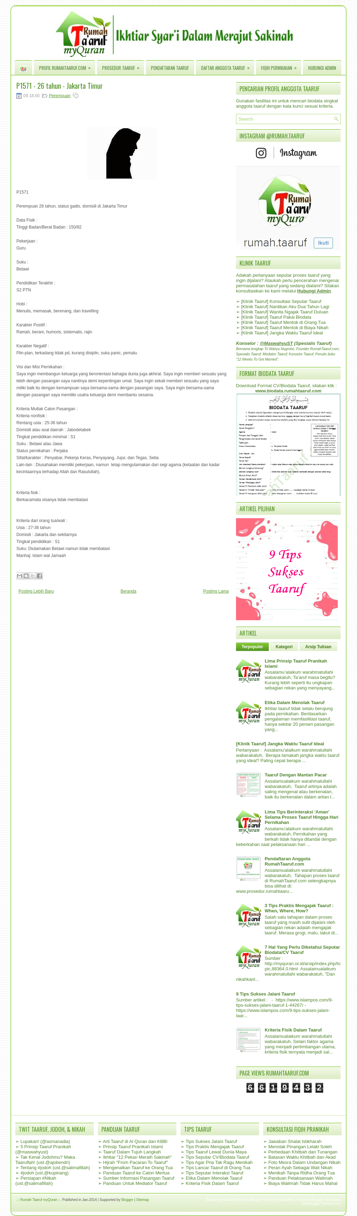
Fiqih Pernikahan (281, 66)
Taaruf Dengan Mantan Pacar (296, 774)
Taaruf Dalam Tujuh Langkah (132, 1152)
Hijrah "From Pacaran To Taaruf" (135, 1162)
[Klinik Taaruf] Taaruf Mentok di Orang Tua (283, 322)
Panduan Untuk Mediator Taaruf (135, 1183)
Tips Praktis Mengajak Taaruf (214, 1146)
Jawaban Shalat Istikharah (294, 1141)
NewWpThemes (234, 1200)
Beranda (128, 591)
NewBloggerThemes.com (321, 1204)
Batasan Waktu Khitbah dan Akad (302, 1157)
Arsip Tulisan (318, 646)
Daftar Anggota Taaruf (227, 66)
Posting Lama (216, 591)
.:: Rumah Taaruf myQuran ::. (38, 1200)
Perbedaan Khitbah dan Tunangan (302, 1152)
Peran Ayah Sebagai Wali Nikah (300, 1167)
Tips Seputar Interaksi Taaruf (214, 1172)
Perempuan (59, 95)
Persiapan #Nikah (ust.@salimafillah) (35, 1180)
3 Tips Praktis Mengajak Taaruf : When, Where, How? (299, 908)
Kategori (284, 646)
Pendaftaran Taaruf (170, 67)
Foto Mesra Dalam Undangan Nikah (304, 1162)
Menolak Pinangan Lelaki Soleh (300, 1146)
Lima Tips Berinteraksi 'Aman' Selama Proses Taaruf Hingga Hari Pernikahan (301, 817)
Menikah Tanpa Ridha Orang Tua (301, 1172)
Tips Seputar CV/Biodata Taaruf (217, 1157)
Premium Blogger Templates (319, 1200)
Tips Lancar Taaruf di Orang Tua (217, 1167)
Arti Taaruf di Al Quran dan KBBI (135, 1141)
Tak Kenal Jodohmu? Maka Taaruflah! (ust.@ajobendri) (45, 1160)
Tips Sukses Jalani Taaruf (211, 1141)
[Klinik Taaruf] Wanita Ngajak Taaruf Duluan (284, 311)
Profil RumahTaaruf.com (67, 66)
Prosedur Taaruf (123, 66)
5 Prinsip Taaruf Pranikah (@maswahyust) (43, 1149)
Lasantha (287, 1200)
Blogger (127, 1200)
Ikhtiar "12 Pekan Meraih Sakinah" (137, 1157)
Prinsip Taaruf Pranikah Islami (133, 1146)
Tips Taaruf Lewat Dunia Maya (215, 1152)
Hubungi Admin (322, 67)
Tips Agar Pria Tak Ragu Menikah (218, 1162)
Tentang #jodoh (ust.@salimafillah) (55, 1167)
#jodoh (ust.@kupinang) (45, 1172)
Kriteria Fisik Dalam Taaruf (293, 1030)
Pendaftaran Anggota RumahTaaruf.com (287, 861)
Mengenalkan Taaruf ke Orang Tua (138, 1167)
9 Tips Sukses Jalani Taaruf (265, 994)
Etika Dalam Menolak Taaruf (295, 702)
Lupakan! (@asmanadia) (45, 1141)
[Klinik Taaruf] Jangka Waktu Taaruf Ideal (282, 332)
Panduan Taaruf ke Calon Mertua (136, 1172)
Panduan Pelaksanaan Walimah (300, 1178)
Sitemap (142, 1200)
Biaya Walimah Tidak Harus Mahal (302, 1183)
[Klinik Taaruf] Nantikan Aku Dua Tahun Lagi (285, 306)
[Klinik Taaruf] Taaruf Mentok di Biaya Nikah (284, 327)
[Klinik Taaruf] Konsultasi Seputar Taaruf (281, 301)
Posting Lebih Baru (36, 591)
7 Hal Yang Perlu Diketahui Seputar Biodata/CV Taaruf (302, 949)
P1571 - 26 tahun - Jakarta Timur (59, 85)
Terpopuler (252, 646)
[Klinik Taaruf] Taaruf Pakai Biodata (276, 317)
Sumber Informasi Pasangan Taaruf (138, 1178)
